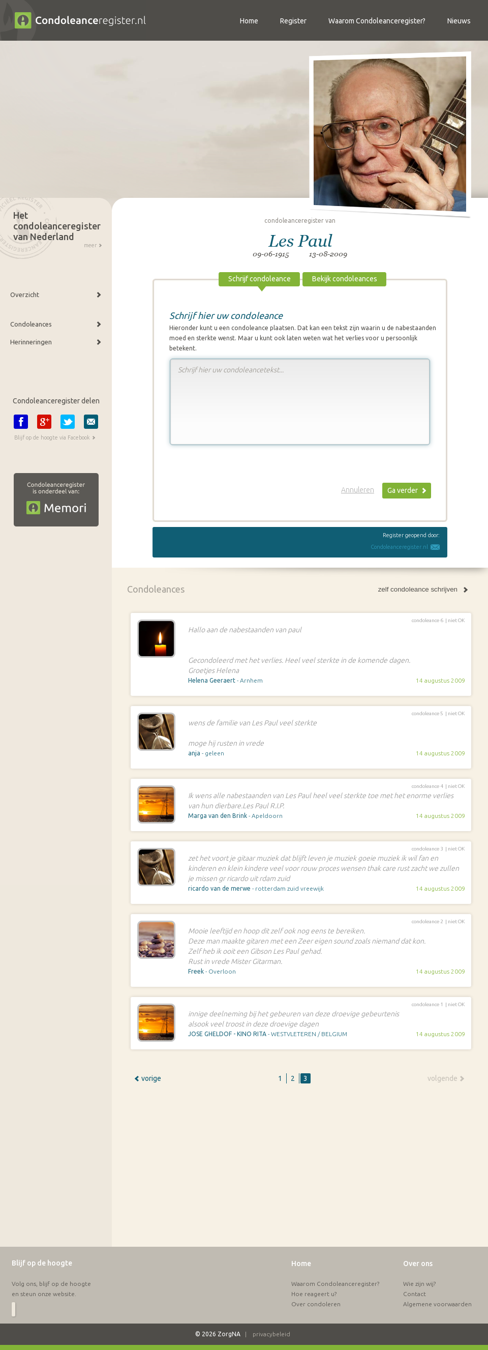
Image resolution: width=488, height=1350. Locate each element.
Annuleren (357, 490)
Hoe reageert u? (314, 1293)
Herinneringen (31, 341)
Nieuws (459, 21)
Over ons (418, 1263)
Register (293, 21)
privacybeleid (271, 1334)
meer (90, 245)
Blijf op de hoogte (42, 1263)
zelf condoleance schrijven (418, 589)
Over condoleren (316, 1304)
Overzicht (24, 294)
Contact (414, 1293)
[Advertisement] (282, 1170)
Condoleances (31, 324)
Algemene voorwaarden (437, 1304)
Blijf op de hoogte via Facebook (52, 437)
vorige (151, 1078)
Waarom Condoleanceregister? (335, 1283)
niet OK (456, 620)
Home (301, 1263)
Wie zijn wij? (419, 1283)
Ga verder (402, 490)
